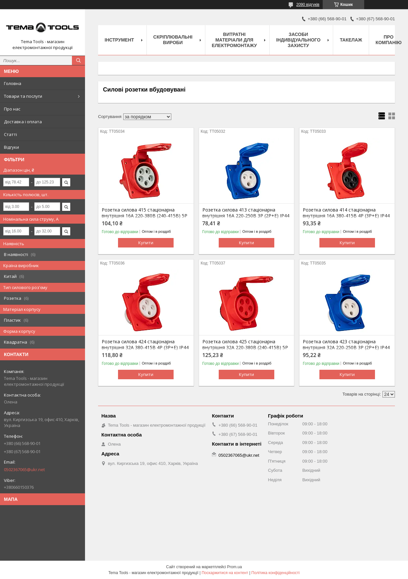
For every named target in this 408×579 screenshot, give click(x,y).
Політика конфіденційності (275, 572)
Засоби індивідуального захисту (298, 40)
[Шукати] (78, 60)
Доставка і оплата (23, 122)
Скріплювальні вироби (173, 39)
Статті (10, 134)
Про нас (12, 109)
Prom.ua (234, 567)
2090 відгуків (307, 4)
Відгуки (11, 147)
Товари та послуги (23, 96)
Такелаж (351, 40)
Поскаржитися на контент (225, 572)
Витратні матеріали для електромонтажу (234, 40)
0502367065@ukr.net (24, 469)
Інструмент (119, 40)
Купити (145, 243)
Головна (12, 83)
